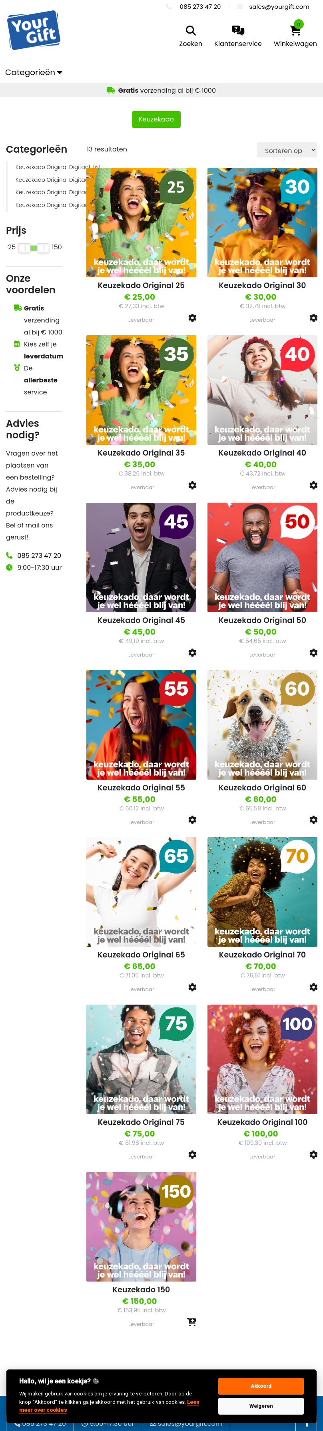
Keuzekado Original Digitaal (39, 167)
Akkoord (261, 1386)
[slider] (24, 248)
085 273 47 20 (39, 555)
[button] (192, 318)
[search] (189, 37)
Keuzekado (156, 119)
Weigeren (261, 1406)
